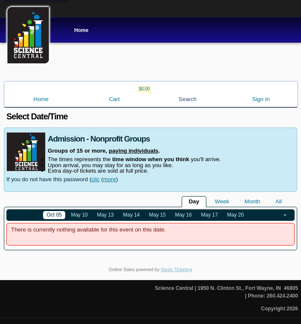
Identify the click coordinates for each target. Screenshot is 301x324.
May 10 (79, 215)
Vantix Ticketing (176, 269)
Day (194, 201)
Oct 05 (53, 215)
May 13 (105, 215)
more (109, 179)
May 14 (131, 215)
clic (95, 179)
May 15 (157, 215)
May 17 (209, 215)
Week (222, 201)
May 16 (183, 215)
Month (252, 201)
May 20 (235, 215)
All (278, 201)
